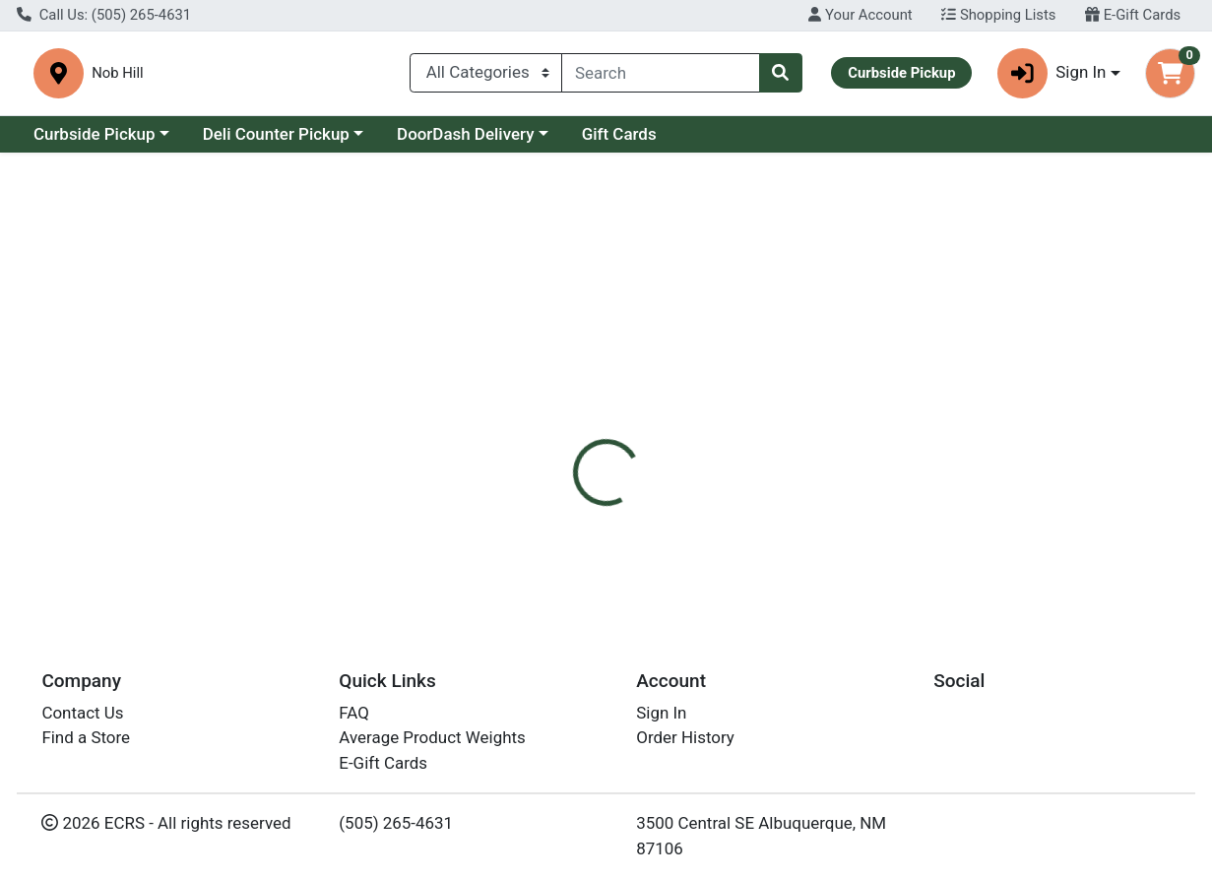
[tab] (560, 428)
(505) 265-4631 (396, 823)
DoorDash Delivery (465, 142)
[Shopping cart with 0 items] (1170, 77)
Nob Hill (396, 77)
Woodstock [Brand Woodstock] (752, 506)
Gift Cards (619, 142)
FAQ (354, 712)
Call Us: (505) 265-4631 (104, 15)
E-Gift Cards (1132, 15)
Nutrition (647, 428)
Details (560, 428)
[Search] (660, 76)
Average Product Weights (432, 737)
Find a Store (85, 737)
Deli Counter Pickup (276, 142)
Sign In (661, 712)
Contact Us (82, 712)
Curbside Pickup (94, 142)
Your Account (860, 15)
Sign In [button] (1052, 77)
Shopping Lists (998, 15)
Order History (685, 737)
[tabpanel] (858, 526)
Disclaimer (747, 428)
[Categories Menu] (486, 76)
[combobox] (660, 76)
